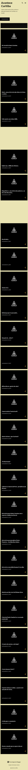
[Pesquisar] (22, 3)
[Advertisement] (14, 64)
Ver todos (4, 26)
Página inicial (5, 19)
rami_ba (18, 764)
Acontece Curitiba (6, 4)
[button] (25, 51)
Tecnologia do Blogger (14, 762)
